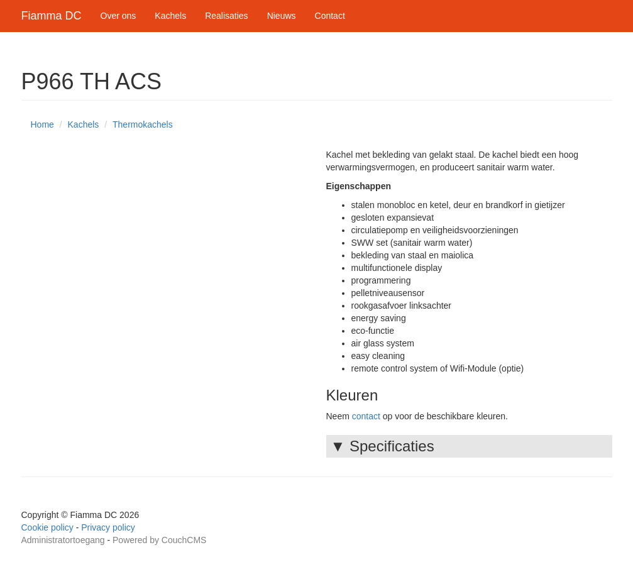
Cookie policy (47, 527)
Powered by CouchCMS (159, 540)
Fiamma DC (51, 15)
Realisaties (226, 16)
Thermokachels (143, 124)
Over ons (118, 16)
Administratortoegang (63, 540)
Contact (330, 16)
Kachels (170, 16)
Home (42, 124)
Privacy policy (108, 527)
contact (366, 416)
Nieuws (281, 16)
